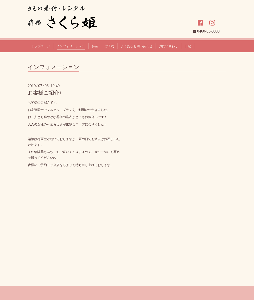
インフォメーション (71, 46)
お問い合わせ (168, 46)
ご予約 (109, 46)
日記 (188, 46)
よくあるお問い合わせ (136, 46)
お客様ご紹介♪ (45, 93)
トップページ (40, 46)
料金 (95, 46)
